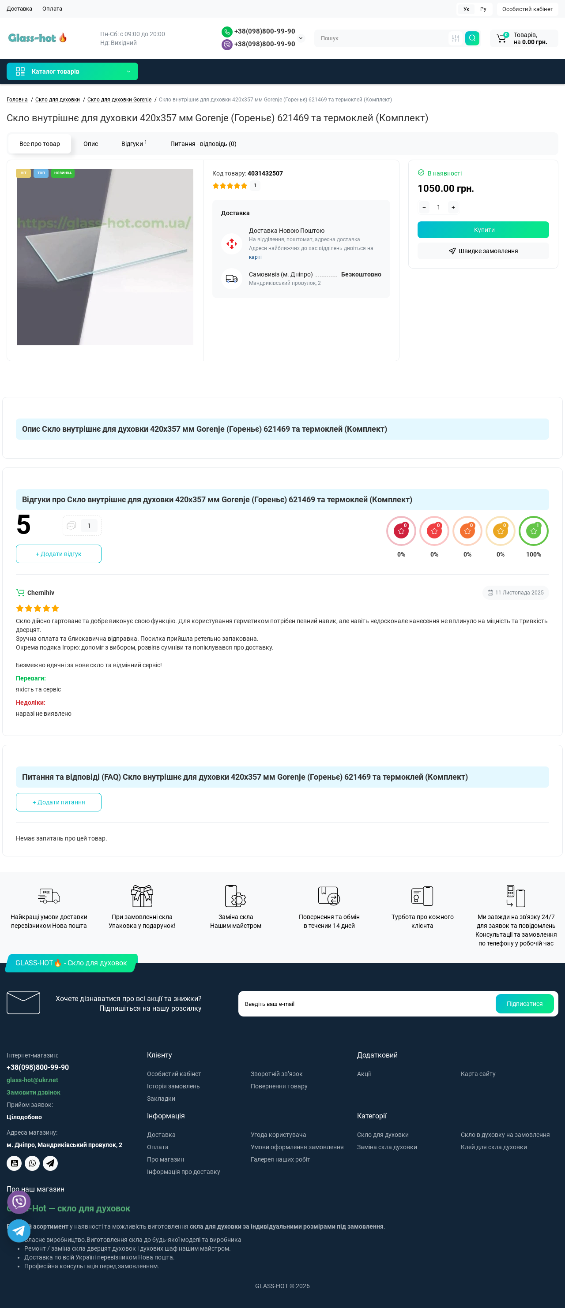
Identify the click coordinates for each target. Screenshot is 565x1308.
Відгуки (134, 143)
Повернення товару (279, 1086)
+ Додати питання (59, 802)
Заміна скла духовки (387, 1147)
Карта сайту (478, 1073)
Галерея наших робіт (280, 1159)
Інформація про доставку (183, 1171)
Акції (364, 1073)
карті (255, 257)
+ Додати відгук (59, 553)
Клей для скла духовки (494, 1147)
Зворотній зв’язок (277, 1073)
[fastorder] (483, 251)
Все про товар (39, 143)
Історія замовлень (173, 1086)
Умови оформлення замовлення (297, 1147)
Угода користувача (278, 1134)
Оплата (52, 8)
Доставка (19, 8)
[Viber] (19, 1202)
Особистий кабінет (527, 9)
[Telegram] (19, 1231)
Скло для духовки (383, 1134)
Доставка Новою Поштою (286, 230)
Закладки (161, 1098)
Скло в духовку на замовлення (505, 1134)
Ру (483, 9)
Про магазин (165, 1159)
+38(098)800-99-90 (258, 31)
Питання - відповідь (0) (203, 143)
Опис (90, 143)
